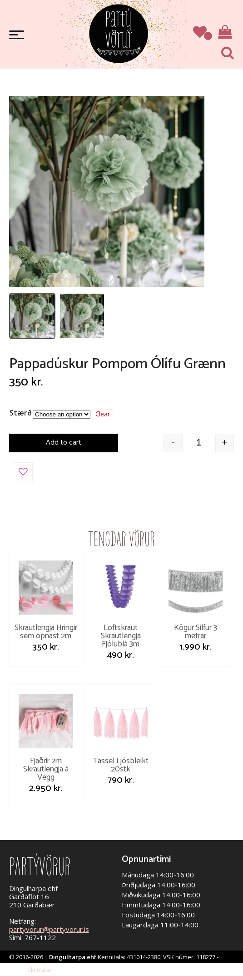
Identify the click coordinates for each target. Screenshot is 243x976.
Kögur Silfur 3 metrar (195, 632)
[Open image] (106, 191)
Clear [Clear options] (102, 414)
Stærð (21, 413)
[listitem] (32, 316)
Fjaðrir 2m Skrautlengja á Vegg (46, 769)
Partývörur (118, 33)
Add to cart (63, 442)
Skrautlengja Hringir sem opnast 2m (46, 632)
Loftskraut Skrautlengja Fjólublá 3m (121, 636)
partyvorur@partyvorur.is (49, 929)
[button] (23, 471)
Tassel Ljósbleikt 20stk (121, 765)
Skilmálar (40, 970)
